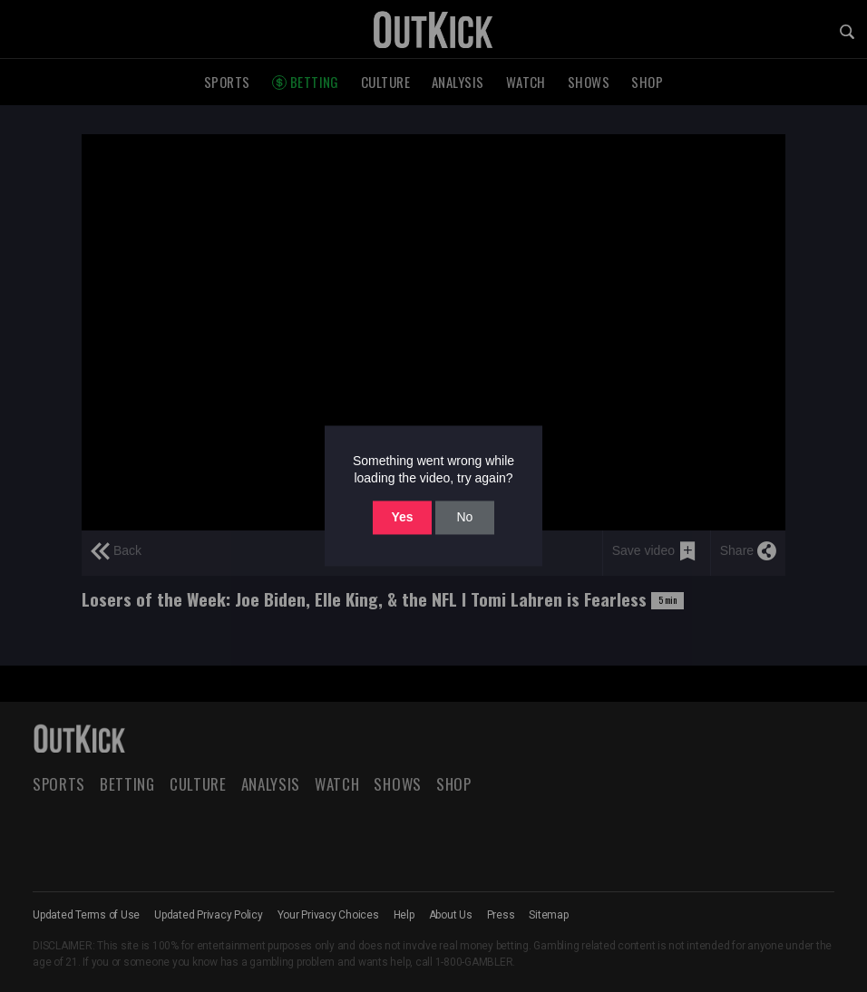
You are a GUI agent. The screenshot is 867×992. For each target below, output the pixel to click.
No (464, 517)
